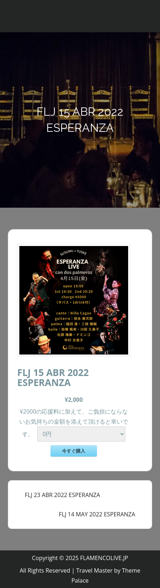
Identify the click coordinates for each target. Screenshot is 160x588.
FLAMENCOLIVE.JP (104, 558)
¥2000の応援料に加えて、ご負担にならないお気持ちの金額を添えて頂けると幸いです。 (73, 423)
